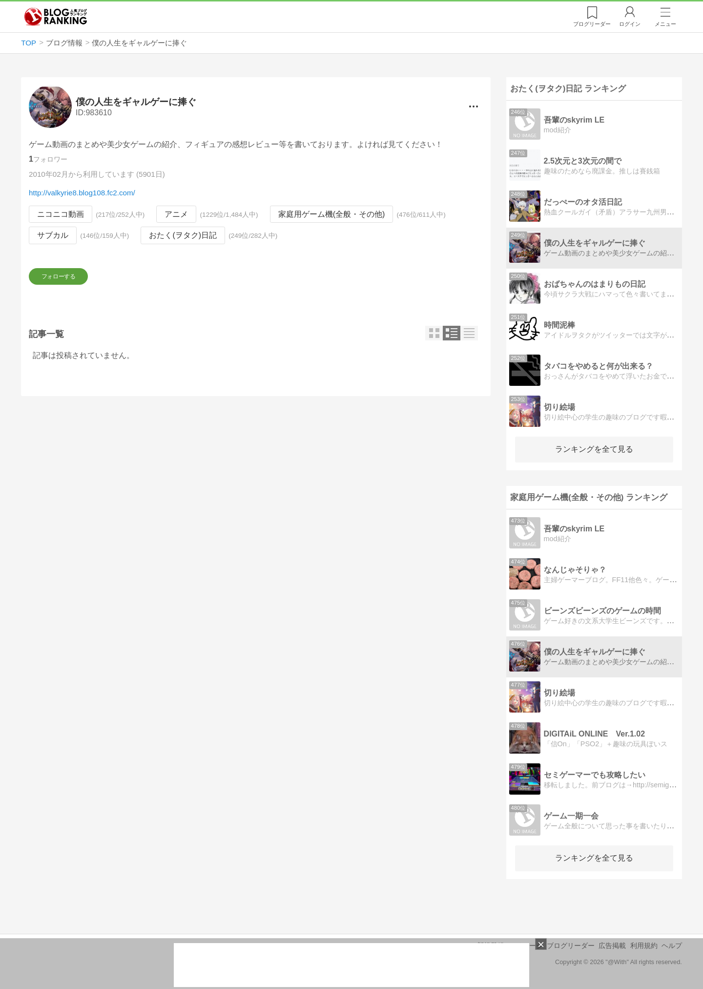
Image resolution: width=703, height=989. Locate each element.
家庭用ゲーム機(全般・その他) (331, 214)
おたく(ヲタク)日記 (183, 235)
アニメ (176, 214)
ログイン (630, 24)
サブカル (52, 235)
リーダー (592, 24)
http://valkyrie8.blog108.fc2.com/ (82, 193)
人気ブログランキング (55, 16)
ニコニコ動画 (60, 214)
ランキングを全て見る (594, 449)
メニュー (665, 24)
